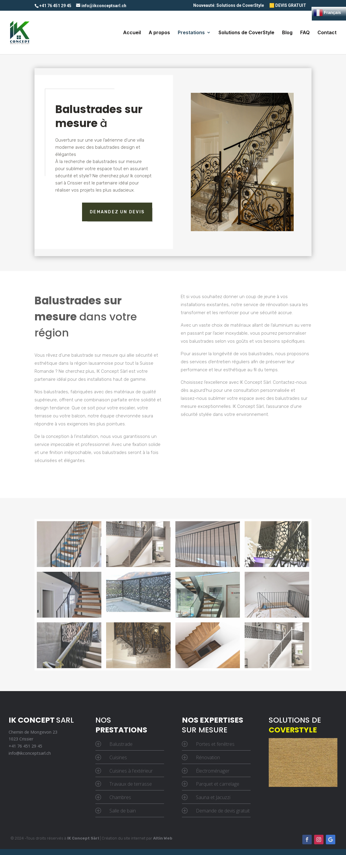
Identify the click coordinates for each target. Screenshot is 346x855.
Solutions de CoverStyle (246, 32)
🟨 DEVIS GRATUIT (287, 5)
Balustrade (121, 744)
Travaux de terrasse (130, 784)
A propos (159, 32)
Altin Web (162, 838)
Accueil (132, 32)
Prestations (191, 32)
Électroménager (212, 771)
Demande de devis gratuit (223, 810)
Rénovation (208, 757)
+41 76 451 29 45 (25, 746)
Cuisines (118, 757)
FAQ (305, 32)
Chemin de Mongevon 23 (33, 732)
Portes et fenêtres (215, 744)
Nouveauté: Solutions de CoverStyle (228, 5)
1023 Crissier (21, 739)
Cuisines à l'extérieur (131, 771)
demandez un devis (117, 211)
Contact (326, 32)
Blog (287, 32)
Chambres (120, 797)
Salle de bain (122, 810)
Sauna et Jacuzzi (213, 797)
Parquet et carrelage (217, 784)
